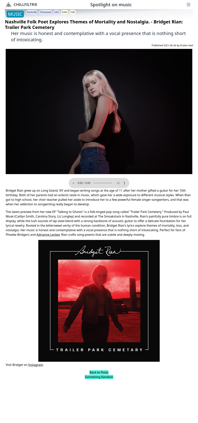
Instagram (35, 365)
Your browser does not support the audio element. (99, 183)
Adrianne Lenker (48, 235)
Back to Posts (99, 372)
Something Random (99, 377)
